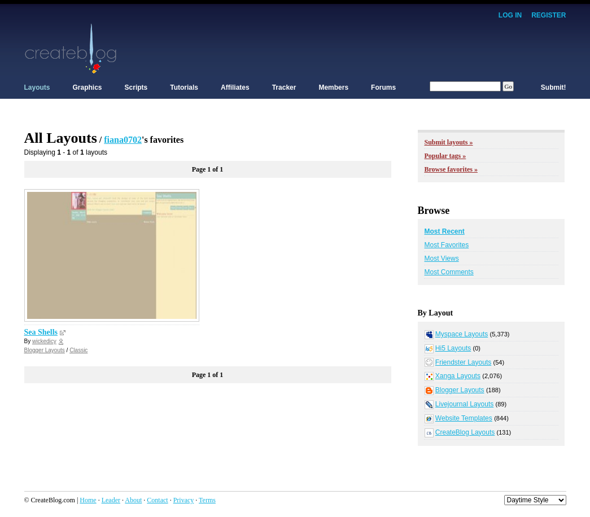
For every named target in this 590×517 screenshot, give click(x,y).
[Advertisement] (360, 48)
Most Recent (445, 231)
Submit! (553, 87)
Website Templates (463, 418)
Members (333, 87)
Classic (78, 350)
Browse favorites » (451, 169)
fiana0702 (123, 139)
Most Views (442, 258)
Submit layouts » (449, 142)
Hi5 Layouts (453, 348)
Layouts (37, 87)
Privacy (183, 500)
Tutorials (184, 87)
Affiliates (235, 87)
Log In (510, 15)
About (133, 500)
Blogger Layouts (44, 350)
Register (548, 15)
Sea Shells (41, 332)
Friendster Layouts (463, 362)
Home (88, 500)
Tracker (284, 87)
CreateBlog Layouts (465, 432)
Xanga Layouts (457, 376)
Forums (383, 87)
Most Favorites (447, 245)
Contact (157, 500)
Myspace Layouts (461, 334)
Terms (207, 500)
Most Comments (449, 272)
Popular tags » (445, 156)
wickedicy (44, 341)
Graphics (87, 87)
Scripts (136, 87)
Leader (111, 500)
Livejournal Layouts (464, 404)
